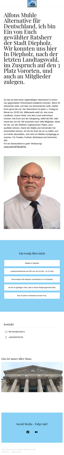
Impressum (5, 452)
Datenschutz (16, 452)
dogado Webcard (24, 449)
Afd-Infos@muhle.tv (16, 332)
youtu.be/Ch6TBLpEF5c (15, 147)
